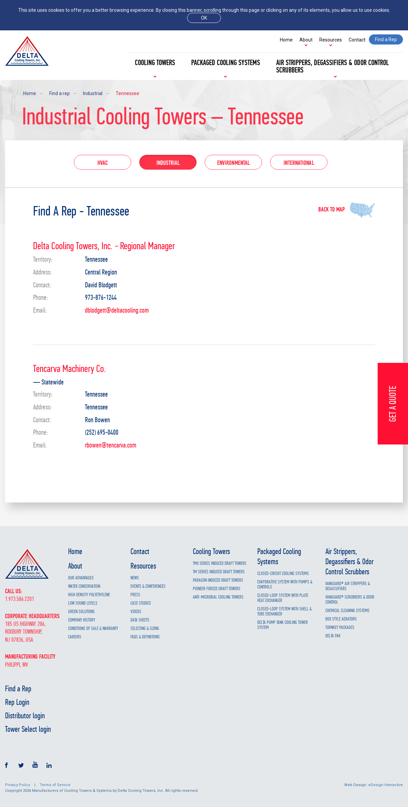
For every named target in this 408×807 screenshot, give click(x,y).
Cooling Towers (155, 62)
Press (135, 594)
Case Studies (140, 603)
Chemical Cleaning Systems (347, 610)
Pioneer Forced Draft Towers (216, 588)
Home (286, 39)
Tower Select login (28, 729)
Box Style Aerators (341, 619)
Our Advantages (81, 577)
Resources (330, 39)
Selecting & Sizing (144, 628)
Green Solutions (81, 611)
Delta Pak (333, 635)
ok (204, 18)
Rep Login (17, 702)
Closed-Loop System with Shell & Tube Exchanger (284, 611)
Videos (135, 611)
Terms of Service (55, 785)
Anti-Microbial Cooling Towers (218, 597)
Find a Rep (18, 688)
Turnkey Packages (339, 627)
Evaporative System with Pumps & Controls (284, 584)
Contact (357, 39)
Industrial (93, 93)
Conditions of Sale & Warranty (93, 628)
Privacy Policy (17, 785)
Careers (74, 636)
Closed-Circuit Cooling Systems (283, 573)
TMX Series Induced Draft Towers (219, 563)
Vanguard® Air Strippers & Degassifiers (347, 586)
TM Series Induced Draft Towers (219, 571)
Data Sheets (139, 620)
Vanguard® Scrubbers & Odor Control (349, 600)
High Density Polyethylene (89, 594)
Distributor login (25, 715)
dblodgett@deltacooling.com (117, 311)
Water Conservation (84, 586)
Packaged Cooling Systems (225, 62)
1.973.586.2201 (19, 599)
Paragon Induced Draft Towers (218, 580)
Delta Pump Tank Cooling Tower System (282, 625)
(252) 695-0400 (101, 432)
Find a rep (59, 93)
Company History (81, 620)
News (134, 577)
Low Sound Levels (82, 603)
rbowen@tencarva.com (110, 445)
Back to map (331, 209)
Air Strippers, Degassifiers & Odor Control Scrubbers (332, 66)
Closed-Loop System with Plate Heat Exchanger (282, 598)
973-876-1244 (101, 297)
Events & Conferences (148, 586)
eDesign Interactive (385, 785)
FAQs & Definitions (145, 636)
